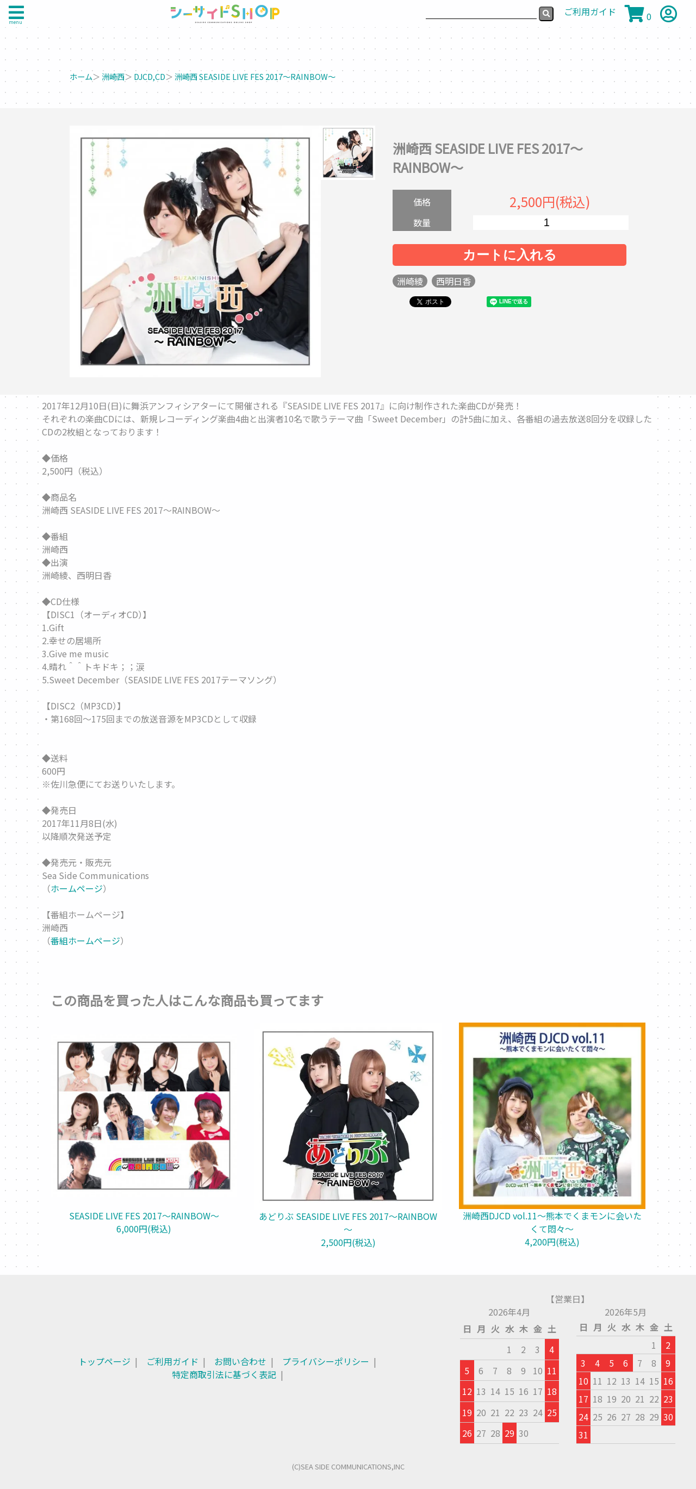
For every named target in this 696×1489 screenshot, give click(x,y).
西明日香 (453, 281)
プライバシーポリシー (325, 1361)
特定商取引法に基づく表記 (224, 1374)
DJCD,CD (149, 76)
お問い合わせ (240, 1361)
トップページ (104, 1361)
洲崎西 (113, 76)
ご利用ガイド (172, 1361)
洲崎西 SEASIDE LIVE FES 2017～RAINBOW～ (255, 76)
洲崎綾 (410, 281)
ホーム (81, 76)
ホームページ (77, 888)
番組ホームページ (85, 940)
